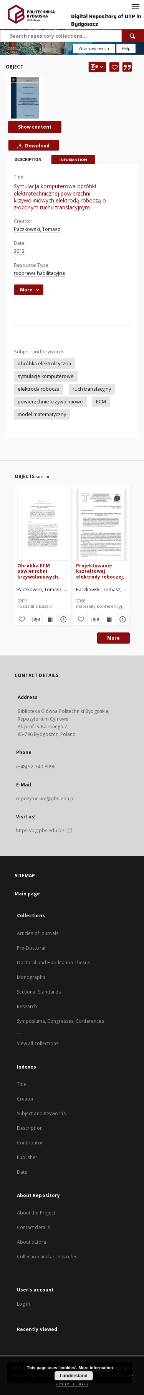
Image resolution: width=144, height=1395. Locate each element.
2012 (19, 251)
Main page (27, 893)
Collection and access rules (47, 1256)
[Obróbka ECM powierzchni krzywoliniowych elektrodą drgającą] (43, 524)
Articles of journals (37, 933)
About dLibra (31, 1242)
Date (22, 1172)
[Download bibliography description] (35, 619)
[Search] (133, 36)
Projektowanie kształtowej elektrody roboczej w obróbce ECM (99, 571)
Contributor (30, 1142)
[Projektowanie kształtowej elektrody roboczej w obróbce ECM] (101, 524)
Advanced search (94, 48)
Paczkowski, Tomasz (37, 229)
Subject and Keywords (41, 1113)
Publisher (27, 1157)
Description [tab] (28, 159)
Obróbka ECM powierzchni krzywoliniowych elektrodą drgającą (40, 571)
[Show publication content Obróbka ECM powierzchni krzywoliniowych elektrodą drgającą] (49, 619)
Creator (25, 1099)
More (113, 638)
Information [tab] (73, 159)
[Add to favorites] (114, 67)
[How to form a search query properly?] (126, 48)
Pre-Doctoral (31, 948)
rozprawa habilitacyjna (39, 273)
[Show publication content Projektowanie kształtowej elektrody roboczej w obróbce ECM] (109, 619)
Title (21, 1084)
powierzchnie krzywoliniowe (50, 401)
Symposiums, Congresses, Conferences (60, 1021)
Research (27, 1006)
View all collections (37, 1043)
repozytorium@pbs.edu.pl (45, 798)
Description (30, 1128)
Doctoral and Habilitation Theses (53, 962)
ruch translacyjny (92, 389)
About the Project (36, 1212)
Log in (23, 1304)
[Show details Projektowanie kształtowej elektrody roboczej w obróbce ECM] (122, 619)
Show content (34, 127)
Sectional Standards (39, 992)
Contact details (33, 1227)
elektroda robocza (39, 389)
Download (32, 145)
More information (95, 1367)
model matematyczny (42, 414)
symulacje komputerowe (46, 376)
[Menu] (135, 6)
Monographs (31, 977)
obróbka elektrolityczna (44, 363)
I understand (74, 1375)
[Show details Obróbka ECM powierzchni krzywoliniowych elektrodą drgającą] (63, 619)
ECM (101, 401)
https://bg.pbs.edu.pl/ (44, 830)
